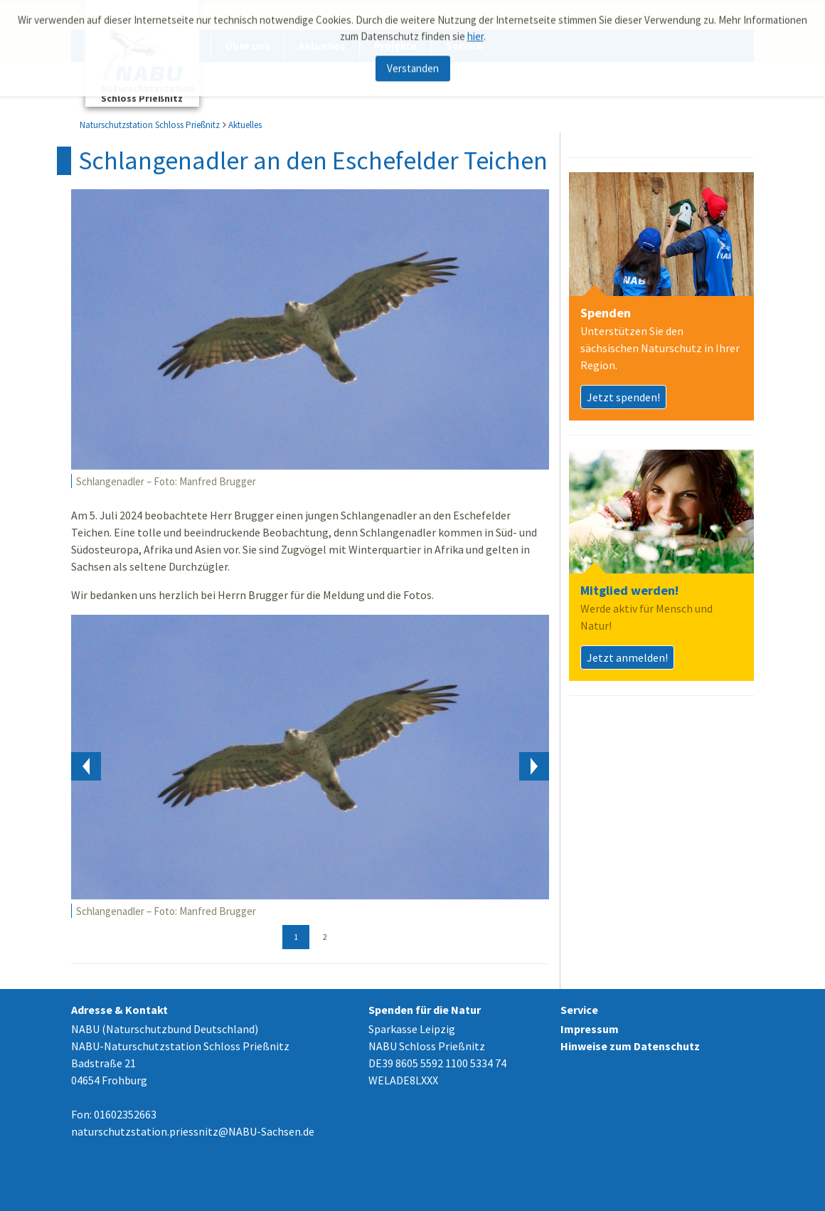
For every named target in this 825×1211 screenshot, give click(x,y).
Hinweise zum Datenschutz (630, 1046)
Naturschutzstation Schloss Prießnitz (150, 125)
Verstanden (413, 64)
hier (475, 31)
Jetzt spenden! (623, 397)
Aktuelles (245, 125)
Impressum (589, 1029)
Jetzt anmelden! (627, 657)
